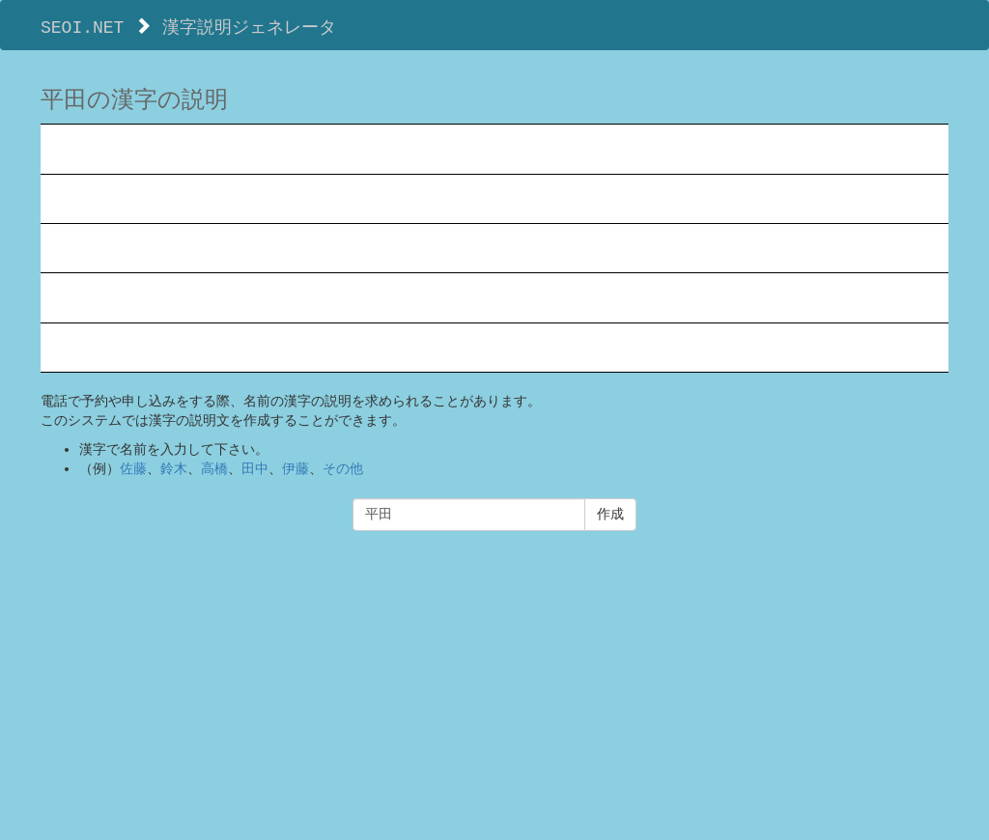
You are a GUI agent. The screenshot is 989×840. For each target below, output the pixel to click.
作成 (610, 514)
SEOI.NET (82, 26)
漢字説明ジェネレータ (249, 26)
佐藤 (133, 469)
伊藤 (295, 469)
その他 (343, 469)
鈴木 (173, 469)
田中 (254, 469)
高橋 (214, 469)
